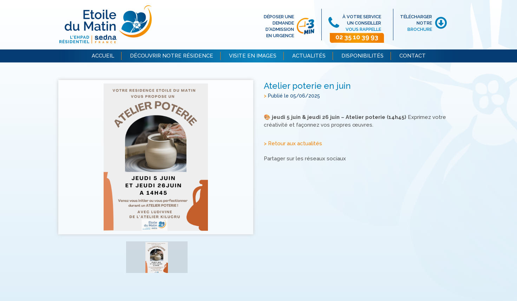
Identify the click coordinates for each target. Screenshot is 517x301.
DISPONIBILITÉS (362, 56)
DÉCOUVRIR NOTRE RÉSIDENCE (171, 56)
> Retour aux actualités (293, 143)
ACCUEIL (103, 56)
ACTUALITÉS (309, 56)
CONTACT (412, 56)
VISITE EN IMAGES (252, 56)
